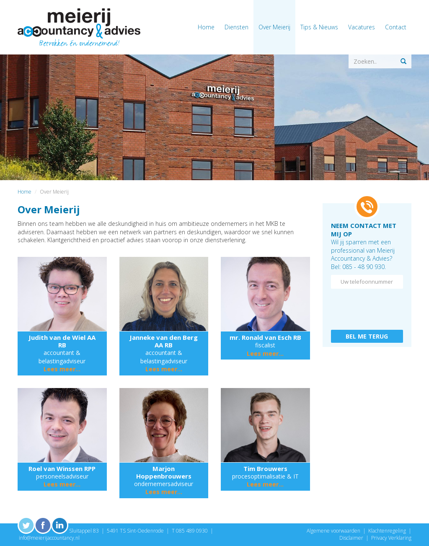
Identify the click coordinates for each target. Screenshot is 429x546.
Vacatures (361, 27)
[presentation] (367, 307)
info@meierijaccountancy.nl (49, 537)
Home (206, 27)
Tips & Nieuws (319, 27)
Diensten (236, 27)
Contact (395, 27)
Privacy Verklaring (391, 537)
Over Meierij (274, 27)
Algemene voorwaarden (333, 530)
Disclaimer (351, 537)
